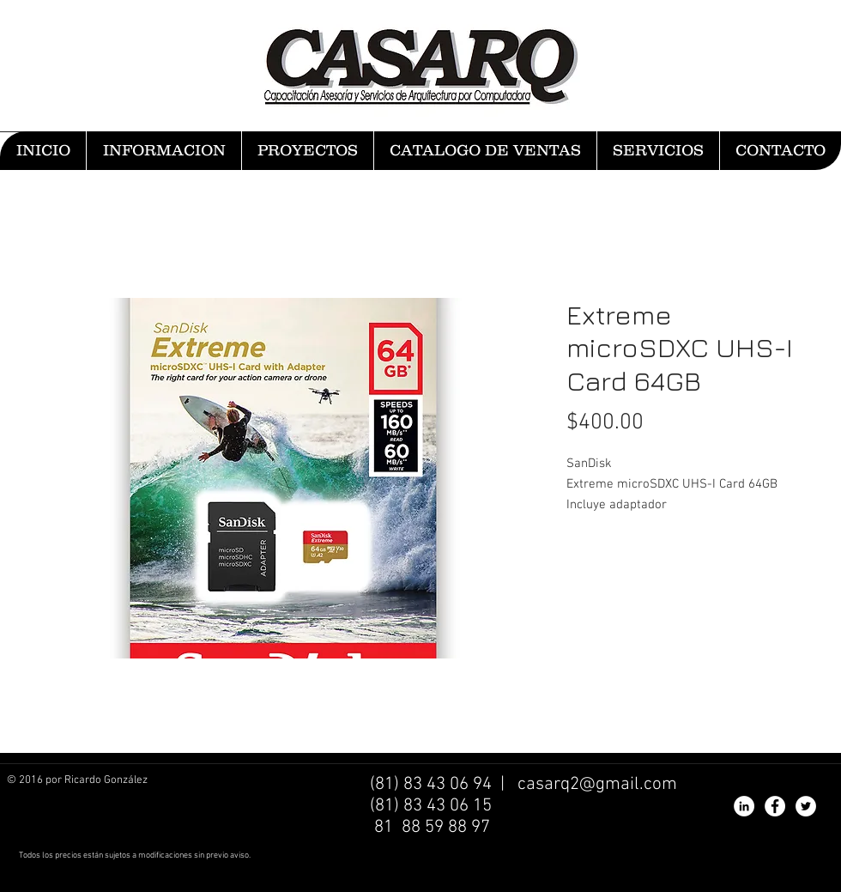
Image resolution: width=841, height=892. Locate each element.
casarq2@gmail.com (597, 784)
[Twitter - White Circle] (806, 806)
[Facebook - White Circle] (775, 806)
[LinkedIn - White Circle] (744, 806)
